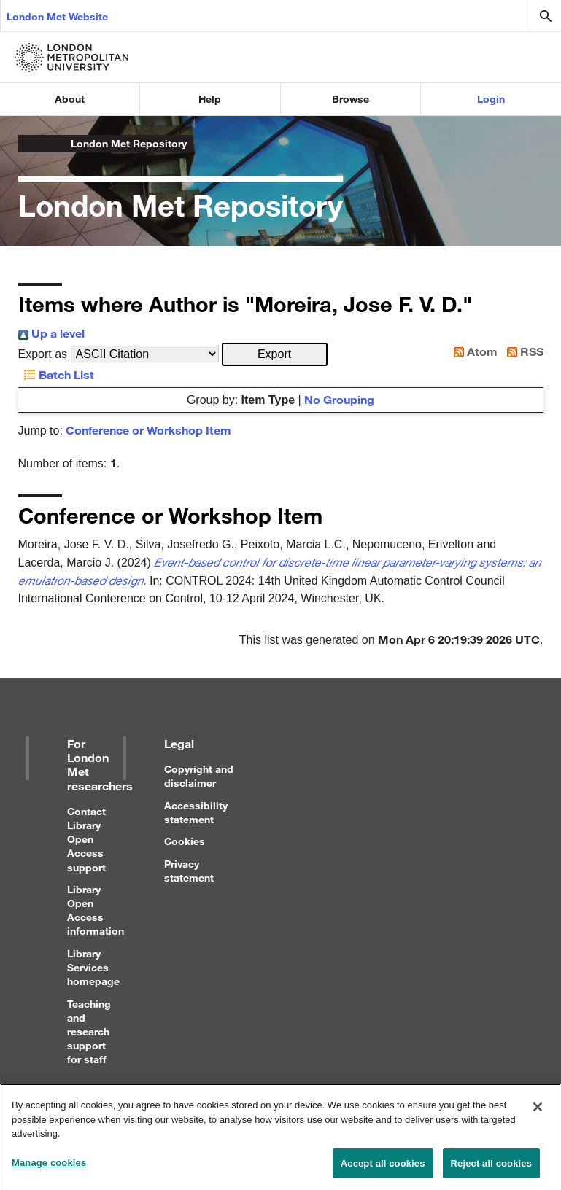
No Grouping (339, 399)
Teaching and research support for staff (89, 1032)
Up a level (51, 333)
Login (491, 99)
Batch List (56, 374)
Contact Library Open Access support (86, 839)
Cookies (184, 841)
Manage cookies (49, 1167)
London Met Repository (129, 143)
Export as (43, 354)
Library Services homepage (93, 967)
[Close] (538, 1111)
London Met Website (57, 16)
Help (209, 99)
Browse (350, 99)
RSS (522, 351)
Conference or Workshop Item (148, 430)
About (70, 99)
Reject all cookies (491, 1167)
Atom (473, 351)
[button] (275, 354)
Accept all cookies (383, 1167)
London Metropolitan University (30, 143)
